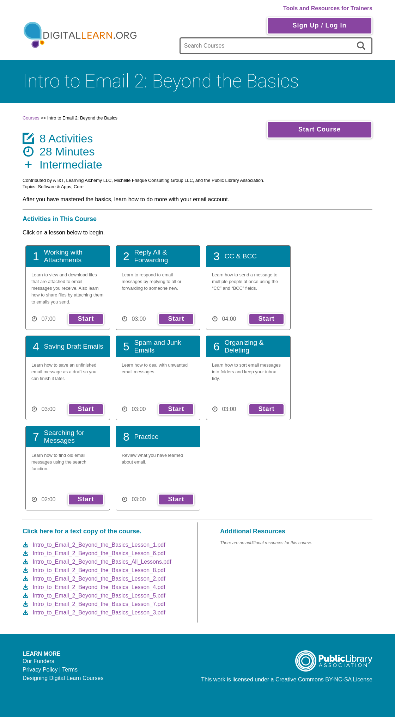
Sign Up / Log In (319, 25)
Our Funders (38, 661)
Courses (31, 118)
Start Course (319, 129)
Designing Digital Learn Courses (63, 678)
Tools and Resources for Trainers (327, 8)
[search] (362, 45)
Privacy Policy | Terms (50, 670)
